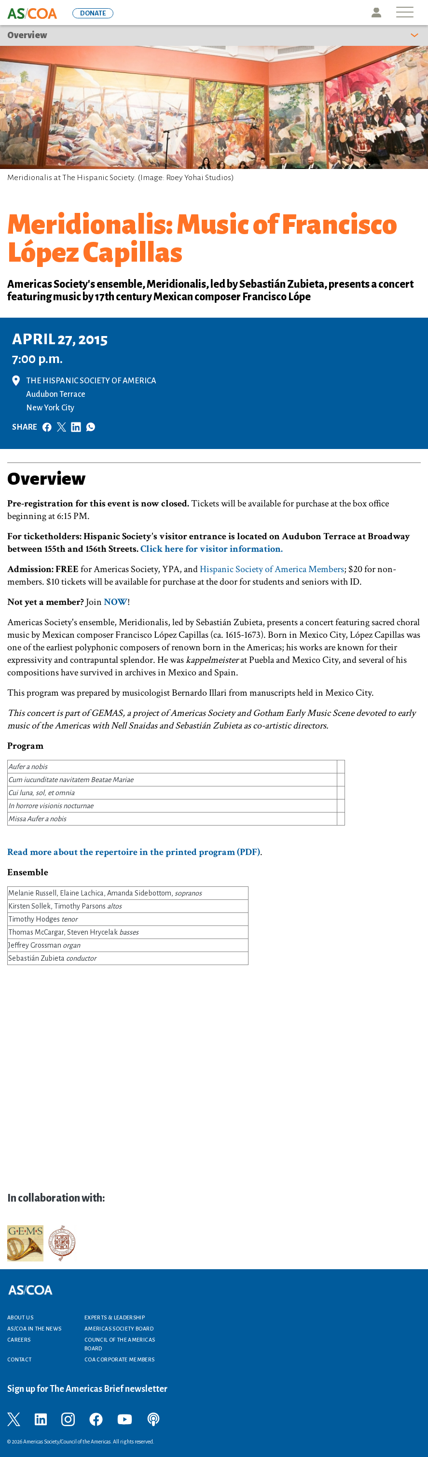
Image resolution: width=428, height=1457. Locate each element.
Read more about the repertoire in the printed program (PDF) (133, 852)
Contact (19, 1359)
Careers (19, 1340)
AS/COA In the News (34, 1328)
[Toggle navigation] (405, 13)
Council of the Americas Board (119, 1344)
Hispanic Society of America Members (272, 569)
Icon (376, 12)
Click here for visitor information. (211, 549)
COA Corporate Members (119, 1359)
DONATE (93, 13)
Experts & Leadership (114, 1317)
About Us (20, 1317)
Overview (27, 35)
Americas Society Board (118, 1328)
